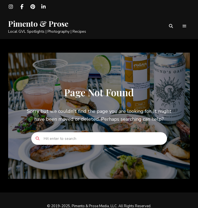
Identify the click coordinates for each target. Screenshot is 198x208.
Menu (184, 26)
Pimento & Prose (38, 23)
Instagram (10, 7)
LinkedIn (43, 7)
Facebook (21, 7)
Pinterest (32, 7)
